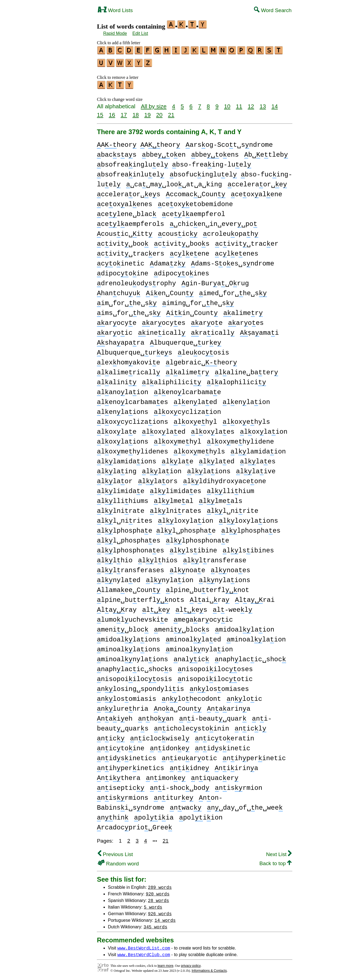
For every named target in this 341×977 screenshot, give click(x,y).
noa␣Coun (177, 706)
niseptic (120, 785)
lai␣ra (210, 597)
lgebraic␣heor (201, 360)
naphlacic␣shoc (250, 657)
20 (159, 112)
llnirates (175, 508)
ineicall (162, 330)
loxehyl (195, 419)
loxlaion (263, 429)
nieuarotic (189, 755)
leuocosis (203, 350)
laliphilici (171, 379)
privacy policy (191, 963)
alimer (243, 310)
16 (112, 112)
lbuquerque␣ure (185, 340)
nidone (169, 746)
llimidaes (175, 488)
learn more (165, 963)
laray (117, 607)
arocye (116, 320)
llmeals (220, 498)
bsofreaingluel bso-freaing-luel (174, 162)
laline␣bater (246, 370)
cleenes (236, 251)
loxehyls (246, 419)
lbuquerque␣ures (134, 350)
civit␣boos (181, 241)
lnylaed (118, 577)
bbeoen (164, 152)
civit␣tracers (130, 251)
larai (255, 597)
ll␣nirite (232, 508)
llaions (208, 469)
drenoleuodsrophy (136, 281)
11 (239, 104)
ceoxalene (256, 191)
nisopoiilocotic (215, 676)
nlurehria (122, 706)
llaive (256, 469)
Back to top (275, 861)
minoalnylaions (132, 657)
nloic (244, 696)
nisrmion (238, 785)
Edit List (140, 33)
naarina (228, 706)
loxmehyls (199, 449)
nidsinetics (126, 755)
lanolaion (122, 389)
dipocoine (122, 271)
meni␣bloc (123, 627)
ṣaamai (259, 330)
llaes (258, 459)
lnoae (187, 567)
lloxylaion (185, 518)
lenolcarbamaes (132, 399)
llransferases (130, 567)
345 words (155, 924)
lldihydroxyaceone (224, 478)
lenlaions (122, 409)
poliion (200, 815)
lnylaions (224, 577)
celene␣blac (126, 211)
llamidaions (126, 459)
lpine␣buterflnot (207, 587)
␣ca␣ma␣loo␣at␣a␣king (174, 182)
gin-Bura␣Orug (215, 281)
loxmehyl (177, 439)
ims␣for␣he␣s (129, 310)
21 (171, 112)
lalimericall (128, 370)
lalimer (187, 370)
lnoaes (230, 567)
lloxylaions (248, 518)
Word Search (273, 10)
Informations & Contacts (209, 968)
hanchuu (118, 290)
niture (173, 795)
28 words (158, 898)
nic (111, 736)
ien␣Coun (169, 290)
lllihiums (122, 498)
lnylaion (169, 577)
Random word (118, 861)
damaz (168, 261)
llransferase (214, 558)
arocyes (163, 320)
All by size (154, 104)
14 (275, 104)
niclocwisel (159, 736)
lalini (116, 379)
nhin (112, 815)
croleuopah (230, 231)
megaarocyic (203, 617)
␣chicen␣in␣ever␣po (213, 221)
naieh (115, 716)
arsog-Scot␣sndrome (229, 142)
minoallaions (128, 647)
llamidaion (258, 449)
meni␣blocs (181, 627)
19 (147, 112)
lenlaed (195, 399)
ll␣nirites (124, 518)
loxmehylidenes (132, 449)
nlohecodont (191, 696)
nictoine (120, 746)
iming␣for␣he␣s (198, 300)
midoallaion (244, 627)
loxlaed (163, 429)
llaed (216, 459)
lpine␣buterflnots (140, 597)
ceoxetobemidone (195, 201)
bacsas (116, 152)
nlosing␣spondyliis (140, 686)
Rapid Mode (115, 33)
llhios (158, 558)
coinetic (120, 261)
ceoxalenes (124, 201)
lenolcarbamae (187, 389)
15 (100, 112)
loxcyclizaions (132, 419)
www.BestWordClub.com (143, 952)
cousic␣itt (124, 231)
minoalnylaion (199, 647)
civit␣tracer (246, 241)
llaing (116, 469)
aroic (115, 330)
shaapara (120, 340)
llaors (158, 478)
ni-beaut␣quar (212, 716)
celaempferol (193, 211)
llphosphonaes (130, 548)
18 (135, 112)
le (156, 607)
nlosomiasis (126, 696)
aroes (246, 320)
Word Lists (115, 10)
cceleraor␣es (128, 191)
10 (227, 104)
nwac (185, 805)
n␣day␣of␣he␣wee (245, 805)
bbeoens (215, 152)
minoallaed (193, 637)
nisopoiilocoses (215, 666)
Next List (279, 852)
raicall (212, 330)
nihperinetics (130, 765)
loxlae (116, 429)
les (191, 607)
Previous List (115, 852)
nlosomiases (219, 686)
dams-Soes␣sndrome (232, 261)
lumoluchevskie (132, 617)
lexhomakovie (128, 360)
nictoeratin (224, 736)
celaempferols (130, 221)
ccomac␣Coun (195, 191)
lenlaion (246, 399)
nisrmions (122, 795)
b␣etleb (266, 152)
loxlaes (212, 429)
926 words (160, 911)
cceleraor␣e (257, 182)
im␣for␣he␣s (127, 300)
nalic (191, 657)
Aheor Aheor (138, 142)
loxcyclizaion (187, 409)
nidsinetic (222, 746)
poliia (154, 815)
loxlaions (122, 439)
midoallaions (128, 637)
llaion (161, 469)
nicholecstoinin (191, 726)
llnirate (120, 508)
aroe (207, 320)
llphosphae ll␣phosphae (156, 528)
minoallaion (256, 637)
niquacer (214, 775)
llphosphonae (197, 538)
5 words (153, 904)
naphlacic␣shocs (134, 666)
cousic (177, 231)
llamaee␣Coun (128, 587)
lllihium (230, 488)
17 (124, 112)
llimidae (120, 488)
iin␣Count (192, 310)
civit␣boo (123, 241)
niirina (236, 765)
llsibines (248, 548)
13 (262, 104)
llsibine (193, 548)
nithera (118, 775)
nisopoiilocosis (134, 676)
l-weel (232, 607)
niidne (189, 765)
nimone (165, 775)
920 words (157, 891)
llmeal (173, 498)
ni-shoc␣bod (179, 785)
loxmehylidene (240, 439)
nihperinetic (254, 755)
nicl (250, 726)
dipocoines (181, 271)
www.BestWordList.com (143, 945)
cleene (189, 251)
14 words (165, 918)
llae (177, 459)
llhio (115, 558)
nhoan (156, 716)
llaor (115, 478)
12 (251, 104)
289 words (160, 885)
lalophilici (236, 379)
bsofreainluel (130, 172)
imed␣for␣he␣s (233, 290)
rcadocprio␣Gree (134, 825)
